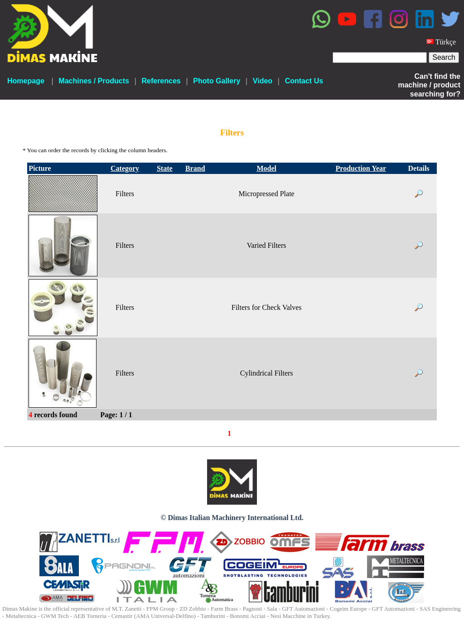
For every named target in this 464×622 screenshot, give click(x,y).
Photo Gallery (216, 81)
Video (262, 81)
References (160, 81)
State (165, 168)
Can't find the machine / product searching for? (429, 84)
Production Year (361, 168)
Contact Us (304, 81)
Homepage (25, 81)
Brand (195, 168)
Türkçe (445, 42)
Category (125, 168)
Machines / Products (93, 81)
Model (266, 168)
